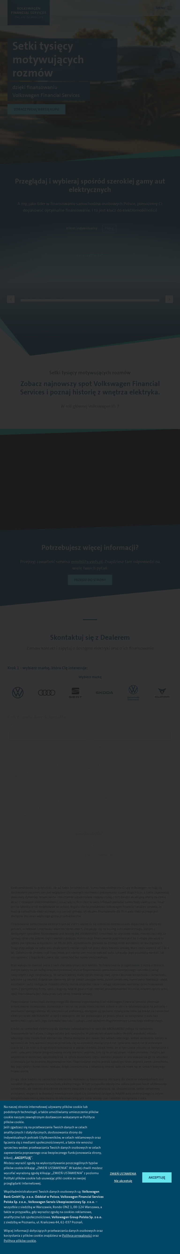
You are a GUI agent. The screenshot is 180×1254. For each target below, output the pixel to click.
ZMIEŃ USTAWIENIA (123, 1174)
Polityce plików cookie (20, 1241)
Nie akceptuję (123, 1181)
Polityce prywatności (77, 1235)
